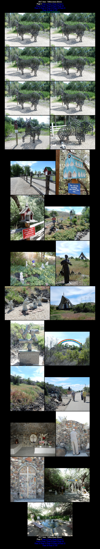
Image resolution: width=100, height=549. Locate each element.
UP (56, 10)
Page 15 (62, 8)
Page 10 (61, 6)
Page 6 (38, 6)
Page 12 (44, 8)
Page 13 (50, 8)
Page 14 (56, 8)
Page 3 (50, 4)
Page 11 (37, 8)
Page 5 (60, 4)
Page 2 (44, 4)
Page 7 (44, 6)
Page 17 (52, 10)
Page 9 (54, 6)
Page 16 (45, 10)
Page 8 (49, 6)
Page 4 (55, 4)
